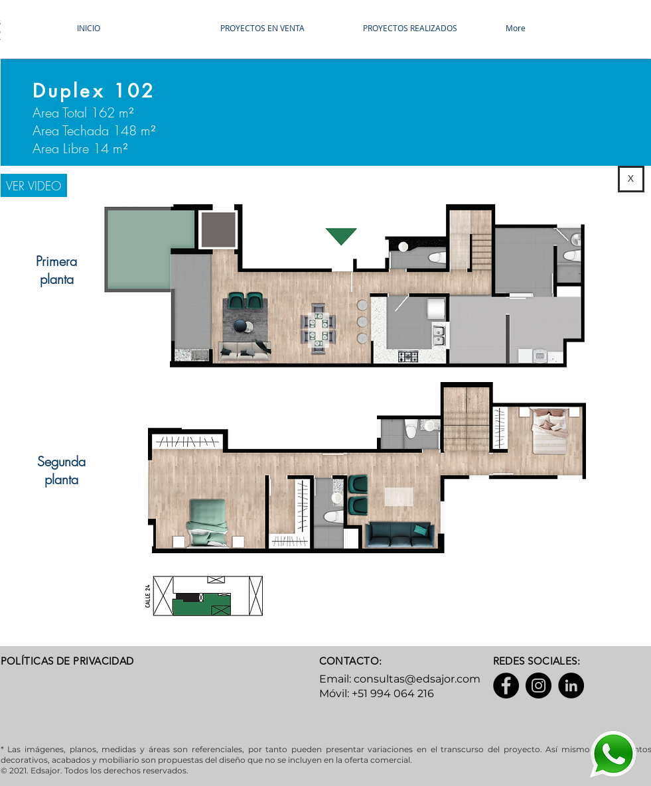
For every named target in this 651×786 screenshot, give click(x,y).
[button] (281, 27)
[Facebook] (506, 685)
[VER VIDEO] (34, 185)
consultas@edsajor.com (417, 679)
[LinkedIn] (571, 685)
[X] (631, 179)
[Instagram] (538, 685)
